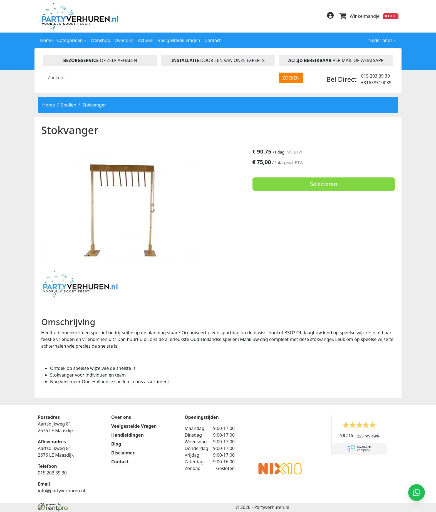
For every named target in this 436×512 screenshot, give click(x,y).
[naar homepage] (80, 16)
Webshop (100, 40)
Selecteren (338, 184)
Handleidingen (127, 435)
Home (46, 40)
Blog (116, 444)
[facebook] (293, 17)
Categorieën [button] (70, 40)
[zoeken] (291, 77)
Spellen (68, 104)
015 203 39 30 (375, 75)
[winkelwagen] (369, 16)
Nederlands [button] (377, 40)
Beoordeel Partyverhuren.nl (280, 436)
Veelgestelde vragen (179, 40)
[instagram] (316, 17)
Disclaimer (123, 453)
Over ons (124, 40)
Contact (213, 40)
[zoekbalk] (161, 77)
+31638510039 (376, 82)
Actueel (145, 40)
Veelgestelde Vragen (134, 427)
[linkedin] (304, 17)
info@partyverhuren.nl (61, 491)
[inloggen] (329, 16)
